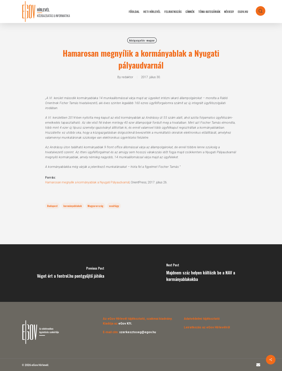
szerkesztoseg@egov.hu (137, 332)
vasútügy (114, 206)
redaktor (127, 77)
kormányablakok (72, 206)
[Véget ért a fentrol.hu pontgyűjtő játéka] (70, 273)
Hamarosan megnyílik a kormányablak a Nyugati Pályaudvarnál (87, 182)
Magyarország (95, 206)
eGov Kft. (125, 323)
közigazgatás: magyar (142, 40)
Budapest (52, 206)
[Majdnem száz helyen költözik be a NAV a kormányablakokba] (211, 273)
